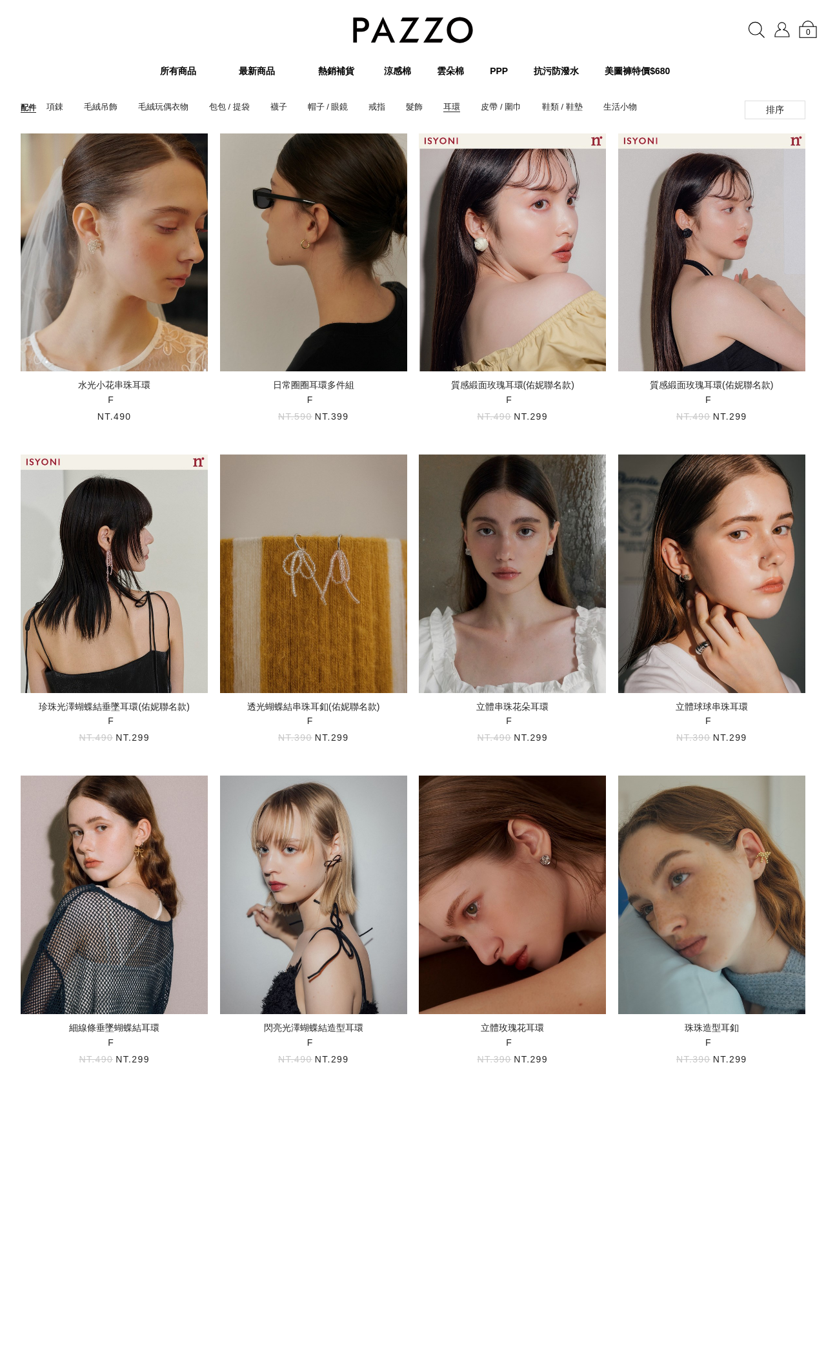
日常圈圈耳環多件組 (313, 385)
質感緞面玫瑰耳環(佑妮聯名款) (512, 385)
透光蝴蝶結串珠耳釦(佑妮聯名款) (313, 706)
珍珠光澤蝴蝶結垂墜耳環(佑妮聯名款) (114, 706)
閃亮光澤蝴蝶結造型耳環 (313, 1027)
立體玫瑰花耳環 (512, 1027)
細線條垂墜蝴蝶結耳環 (114, 1027)
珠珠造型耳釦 (712, 1027)
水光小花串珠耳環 (114, 385)
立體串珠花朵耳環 (512, 706)
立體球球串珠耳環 (712, 706)
